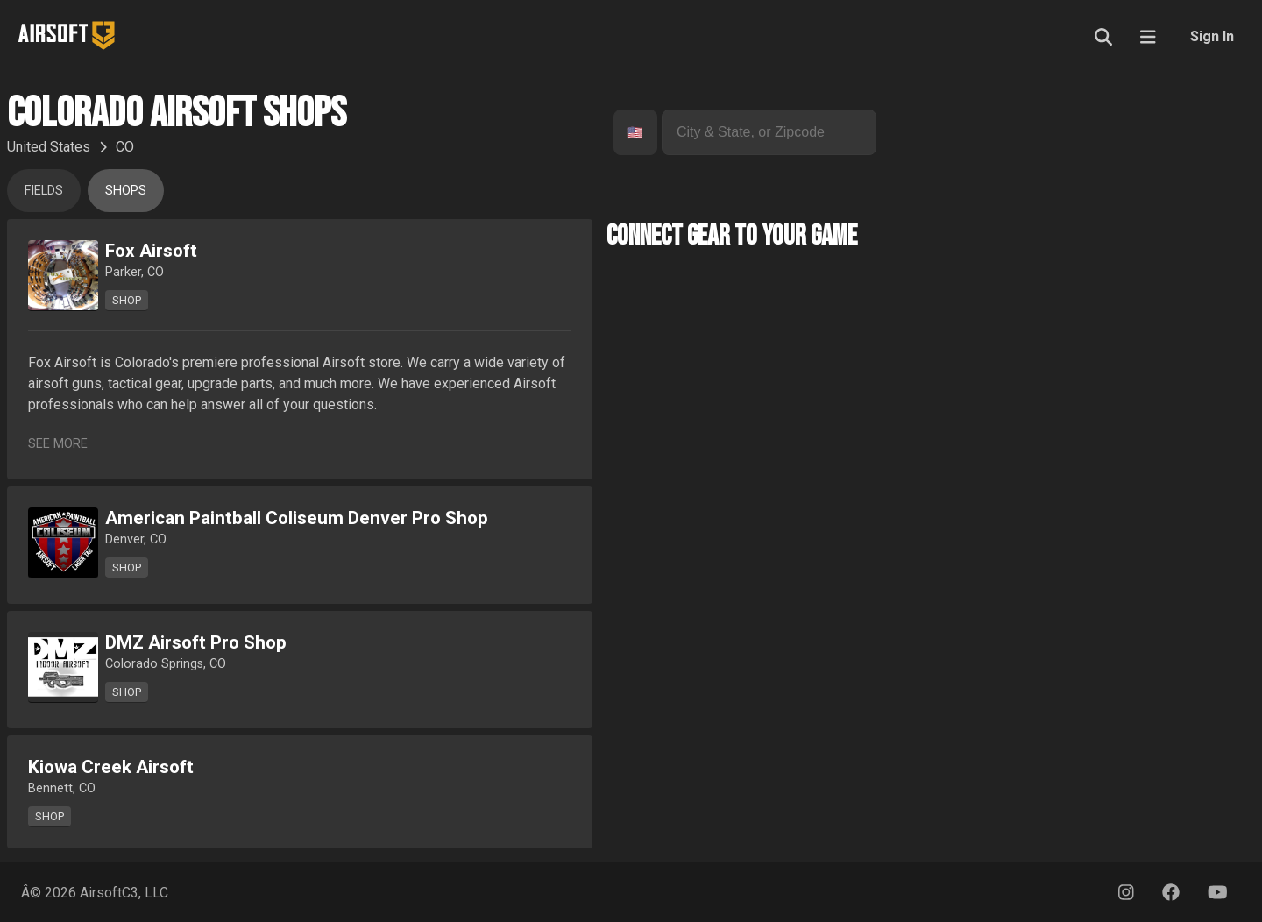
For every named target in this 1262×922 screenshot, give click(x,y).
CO (125, 146)
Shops (125, 190)
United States (48, 146)
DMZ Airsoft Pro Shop (196, 642)
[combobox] (629, 132)
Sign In (1212, 36)
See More (58, 443)
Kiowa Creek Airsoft (111, 766)
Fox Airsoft (151, 250)
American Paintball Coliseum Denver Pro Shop (296, 517)
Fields (44, 190)
